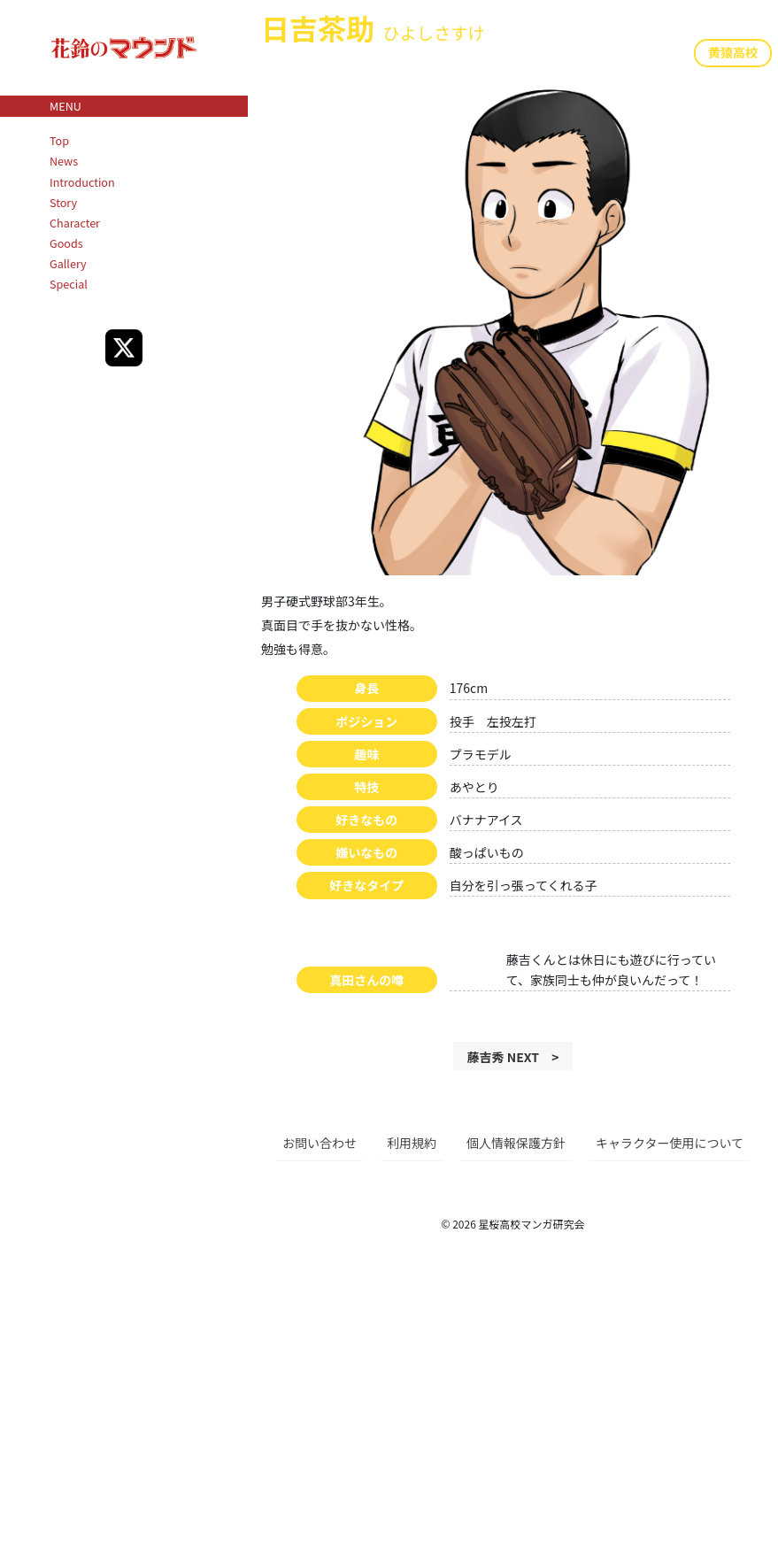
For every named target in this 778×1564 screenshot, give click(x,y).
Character (75, 222)
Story (63, 202)
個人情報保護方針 (516, 1143)
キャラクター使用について (669, 1143)
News (64, 160)
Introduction (82, 181)
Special (69, 283)
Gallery (68, 263)
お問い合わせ (319, 1143)
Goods (66, 243)
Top (59, 140)
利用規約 (411, 1143)
